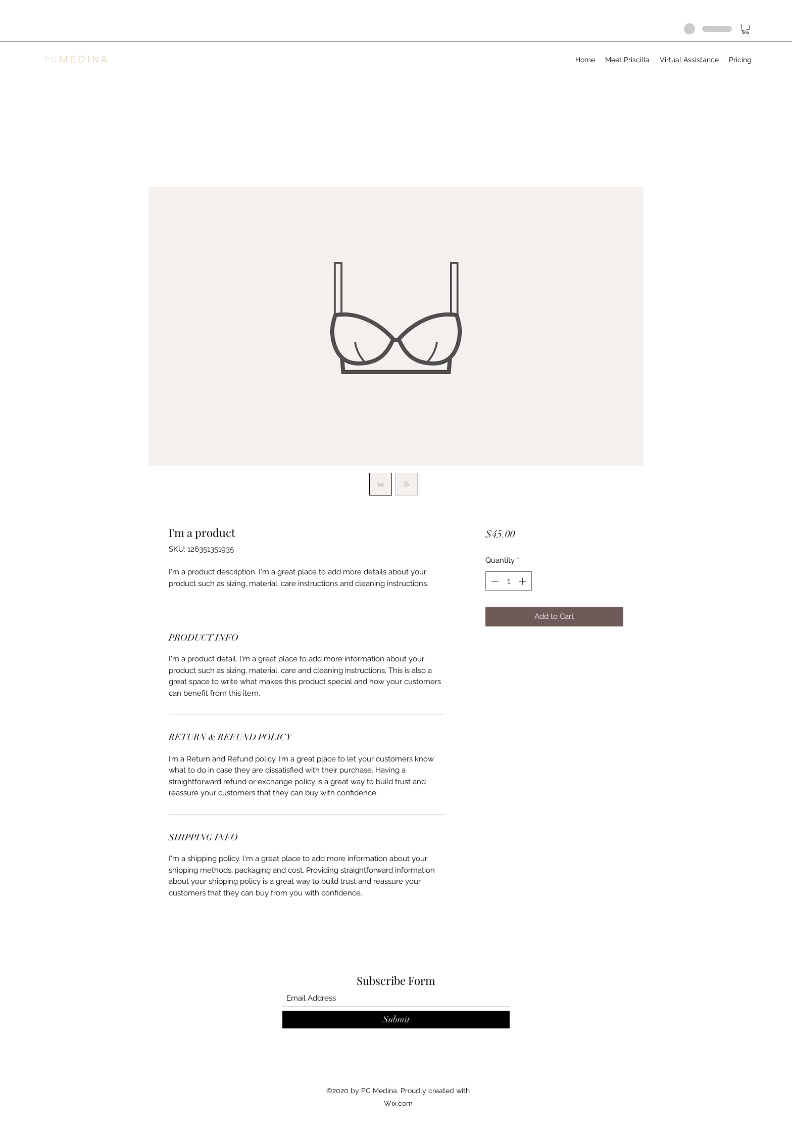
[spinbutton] (508, 581)
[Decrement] (494, 581)
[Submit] (396, 1019)
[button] (745, 29)
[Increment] (523, 581)
